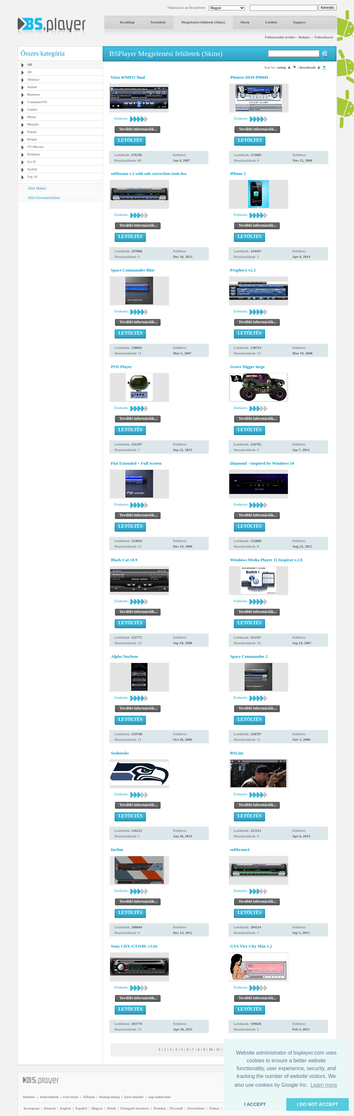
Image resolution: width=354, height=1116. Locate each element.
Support (299, 22)
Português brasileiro (134, 1108)
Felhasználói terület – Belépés (287, 37)
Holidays (33, 154)
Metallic (33, 124)
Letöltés (271, 22)
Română (160, 1108)
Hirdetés (29, 1097)
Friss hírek (70, 1097)
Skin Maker (37, 188)
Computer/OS (37, 102)
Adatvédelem (49, 1097)
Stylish (32, 169)
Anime (32, 87)
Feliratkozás (323, 37)
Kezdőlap (127, 22)
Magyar (97, 1108)
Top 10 (32, 177)
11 (217, 1049)
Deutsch (50, 1108)
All (29, 64)
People (32, 139)
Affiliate (89, 1097)
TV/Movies (35, 147)
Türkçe (214, 1108)
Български (32, 1108)
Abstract (33, 79)
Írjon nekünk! (134, 1097)
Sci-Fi (31, 162)
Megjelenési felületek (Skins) (203, 22)
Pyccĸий (176, 1108)
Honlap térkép (109, 1097)
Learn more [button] (323, 1085)
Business (33, 94)
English (65, 1108)
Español (81, 1108)
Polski (111, 1108)
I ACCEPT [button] (255, 1104)
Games (32, 109)
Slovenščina (196, 1108)
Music (31, 117)
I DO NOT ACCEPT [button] (317, 1104)
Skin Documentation (44, 197)
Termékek (157, 22)
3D (29, 72)
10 (210, 1049)
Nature (32, 132)
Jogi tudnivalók (159, 1097)
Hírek (245, 22)
